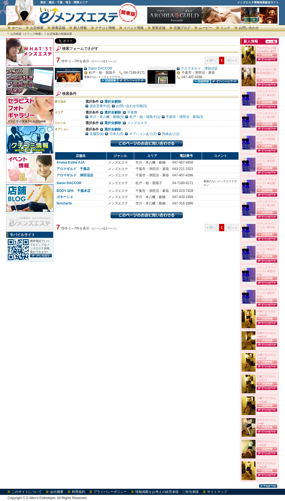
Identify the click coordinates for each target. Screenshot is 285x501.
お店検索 (36, 28)
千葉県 (132, 112)
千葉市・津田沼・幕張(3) (184, 117)
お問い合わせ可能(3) (131, 106)
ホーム (17, 28)
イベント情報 (134, 28)
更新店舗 (158, 28)
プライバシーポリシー (110, 492)
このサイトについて (27, 492)
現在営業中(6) (100, 106)
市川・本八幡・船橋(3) (107, 117)
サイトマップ (217, 492)
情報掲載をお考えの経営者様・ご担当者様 (167, 492)
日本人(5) (116, 134)
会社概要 (56, 492)
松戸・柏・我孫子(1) (144, 117)
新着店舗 (58, 28)
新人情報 (80, 28)
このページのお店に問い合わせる (146, 143)
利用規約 (78, 492)
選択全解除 (112, 101)
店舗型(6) (97, 134)
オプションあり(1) (143, 134)
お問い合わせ (249, 28)
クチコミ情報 (105, 28)
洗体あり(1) (171, 134)
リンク (225, 28)
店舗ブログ (182, 28)
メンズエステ (137, 123)
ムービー (205, 28)
